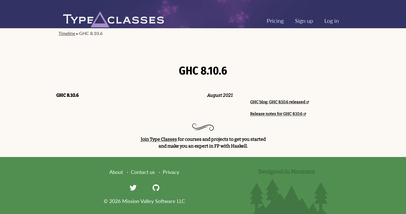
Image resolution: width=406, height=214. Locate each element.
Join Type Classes (159, 139)
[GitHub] (156, 187)
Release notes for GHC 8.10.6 (276, 114)
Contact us (143, 172)
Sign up (304, 20)
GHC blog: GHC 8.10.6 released (277, 102)
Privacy (171, 172)
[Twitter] (133, 187)
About (116, 172)
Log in (331, 20)
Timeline (66, 33)
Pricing (275, 20)
